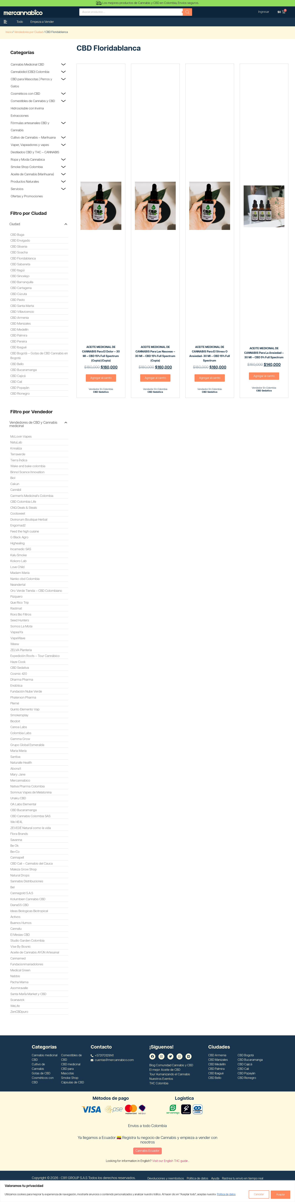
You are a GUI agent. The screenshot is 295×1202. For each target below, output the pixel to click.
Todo (20, 22)
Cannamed (18, 958)
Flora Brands (19, 834)
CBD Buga (17, 234)
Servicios (17, 189)
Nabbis (15, 976)
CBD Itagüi (17, 270)
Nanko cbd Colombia (25, 579)
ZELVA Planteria (21, 650)
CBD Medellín (19, 329)
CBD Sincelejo (20, 276)
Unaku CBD (18, 798)
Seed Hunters (19, 620)
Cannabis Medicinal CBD (27, 64)
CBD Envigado (20, 240)
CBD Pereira (18, 341)
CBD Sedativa (19, 668)
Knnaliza (16, 448)
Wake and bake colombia (27, 466)
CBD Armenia (19, 318)
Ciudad (14, 224)
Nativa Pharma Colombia (27, 786)
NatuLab (16, 442)
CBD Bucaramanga (23, 370)
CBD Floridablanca (23, 258)
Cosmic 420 (18, 674)
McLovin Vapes (21, 436)
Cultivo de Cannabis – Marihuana (33, 137)
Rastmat (16, 608)
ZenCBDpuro (19, 1012)
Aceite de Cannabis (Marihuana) (32, 174)
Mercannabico (20, 780)
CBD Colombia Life (23, 501)
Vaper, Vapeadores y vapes (30, 145)
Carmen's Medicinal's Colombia (31, 496)
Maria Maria (18, 751)
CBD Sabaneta (20, 264)
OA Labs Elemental (23, 804)
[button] (38, 224)
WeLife (15, 1006)
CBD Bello (17, 364)
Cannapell (17, 857)
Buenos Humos (20, 923)
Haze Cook (18, 662)
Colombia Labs (20, 733)
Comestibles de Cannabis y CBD (33, 101)
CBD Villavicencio (22, 311)
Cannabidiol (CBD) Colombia (30, 72)
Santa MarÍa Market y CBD (28, 994)
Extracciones (20, 115)
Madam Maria (20, 573)
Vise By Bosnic (20, 946)
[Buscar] (187, 12)
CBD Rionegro (20, 393)
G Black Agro (19, 537)
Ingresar (263, 12)
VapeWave (17, 638)
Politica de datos (226, 1194)
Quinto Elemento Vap (25, 709)
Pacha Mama (19, 982)
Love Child (17, 567)
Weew (14, 644)
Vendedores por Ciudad (28, 32)
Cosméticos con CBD (25, 93)
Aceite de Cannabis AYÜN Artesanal (34, 952)
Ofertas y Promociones (27, 196)
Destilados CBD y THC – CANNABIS (35, 152)
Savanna (16, 840)
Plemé (14, 703)
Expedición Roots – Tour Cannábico (35, 656)
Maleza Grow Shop (23, 869)
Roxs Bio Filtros (20, 614)
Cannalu (15, 928)
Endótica (16, 685)
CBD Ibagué (18, 347)
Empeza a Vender (42, 22)
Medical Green (20, 970)
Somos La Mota (21, 626)
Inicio (9, 32)
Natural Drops (19, 875)
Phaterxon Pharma (23, 697)
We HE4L (16, 822)
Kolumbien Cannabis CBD (27, 899)
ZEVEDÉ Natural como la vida (30, 828)
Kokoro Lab (18, 561)
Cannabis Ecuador (147, 1150)
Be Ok (14, 845)
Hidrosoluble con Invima (27, 108)
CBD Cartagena (21, 288)
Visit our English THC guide (170, 1161)
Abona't (15, 768)
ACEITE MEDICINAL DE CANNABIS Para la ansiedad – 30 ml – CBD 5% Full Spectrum (264, 353)
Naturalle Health (21, 762)
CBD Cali (16, 382)
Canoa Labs (18, 727)
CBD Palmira (18, 335)
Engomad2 (18, 525)
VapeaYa (16, 632)
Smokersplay (19, 715)
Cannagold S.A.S (21, 893)
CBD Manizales (20, 323)
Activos (15, 917)
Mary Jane (17, 774)
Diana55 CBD (19, 905)
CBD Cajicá (18, 376)
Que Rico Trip (19, 602)
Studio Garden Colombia (27, 940)
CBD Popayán (19, 388)
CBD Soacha (19, 252)
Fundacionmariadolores (26, 964)
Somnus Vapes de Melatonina (31, 792)
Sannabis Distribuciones (26, 881)
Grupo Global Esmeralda (27, 745)
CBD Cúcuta (18, 294)
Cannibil (15, 490)
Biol (12, 478)
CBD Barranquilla (21, 282)
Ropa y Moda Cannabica (28, 159)
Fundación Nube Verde (26, 691)
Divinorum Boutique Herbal (28, 519)
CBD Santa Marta (22, 306)
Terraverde (17, 454)
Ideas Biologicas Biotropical (29, 911)
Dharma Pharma (21, 679)
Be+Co (15, 851)
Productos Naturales (25, 181)
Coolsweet (17, 513)
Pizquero (16, 596)
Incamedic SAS (20, 549)
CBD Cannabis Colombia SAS (30, 816)
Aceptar (280, 1194)
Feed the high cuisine (24, 531)
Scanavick (17, 1000)
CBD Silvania (18, 246)
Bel (12, 887)
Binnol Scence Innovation (27, 472)
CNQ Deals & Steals (23, 507)
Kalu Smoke (18, 555)
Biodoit (15, 721)
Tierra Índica (18, 460)
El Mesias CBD (20, 935)
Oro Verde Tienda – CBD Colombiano (36, 591)
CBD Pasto (17, 300)
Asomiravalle (19, 988)
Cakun (14, 484)
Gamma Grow (20, 739)
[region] (147, 1191)
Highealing (17, 543)
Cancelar (258, 1194)
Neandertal (17, 585)
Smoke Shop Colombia (27, 167)
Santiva (15, 757)
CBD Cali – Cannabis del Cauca (31, 863)
